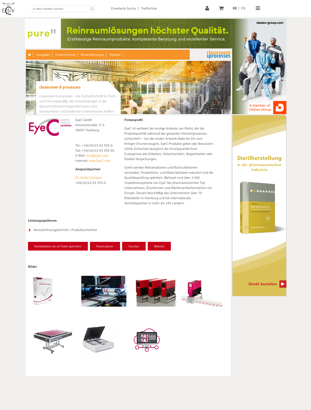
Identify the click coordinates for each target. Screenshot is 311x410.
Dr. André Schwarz (88, 178)
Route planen (104, 246)
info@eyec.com (97, 156)
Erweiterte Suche (123, 8)
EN (243, 8)
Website (159, 246)
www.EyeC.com (100, 161)
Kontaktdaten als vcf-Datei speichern (58, 246)
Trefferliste (149, 8)
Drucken (134, 246)
